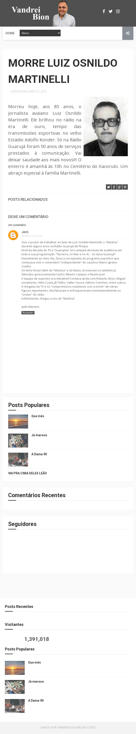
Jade (25, 233)
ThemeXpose (65, 728)
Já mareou (39, 436)
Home (10, 33)
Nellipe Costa (86, 728)
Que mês (37, 417)
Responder (28, 313)
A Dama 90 (39, 455)
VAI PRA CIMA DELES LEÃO (27, 474)
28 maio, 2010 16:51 (32, 237)
